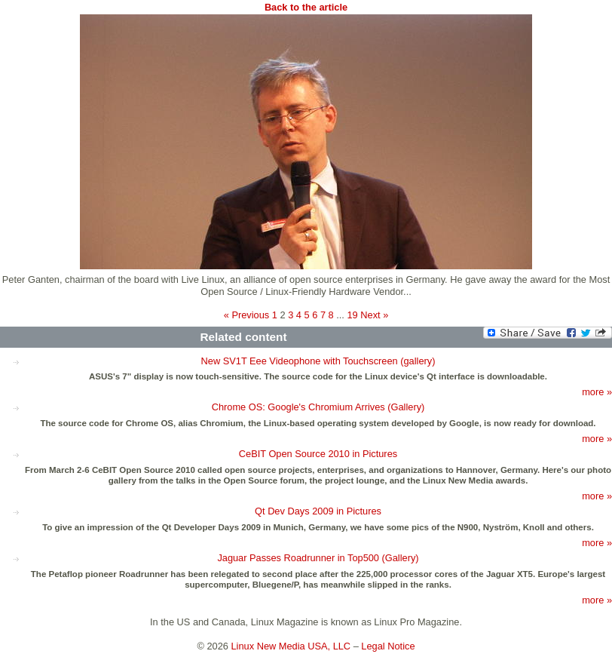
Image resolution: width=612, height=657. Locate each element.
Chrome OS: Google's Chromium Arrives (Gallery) (318, 407)
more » (597, 392)
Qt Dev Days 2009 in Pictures (318, 511)
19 (352, 315)
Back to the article (306, 7)
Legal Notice (388, 646)
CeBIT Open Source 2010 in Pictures (318, 453)
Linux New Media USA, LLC (291, 646)
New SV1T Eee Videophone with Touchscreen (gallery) (318, 361)
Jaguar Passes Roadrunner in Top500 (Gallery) (317, 557)
